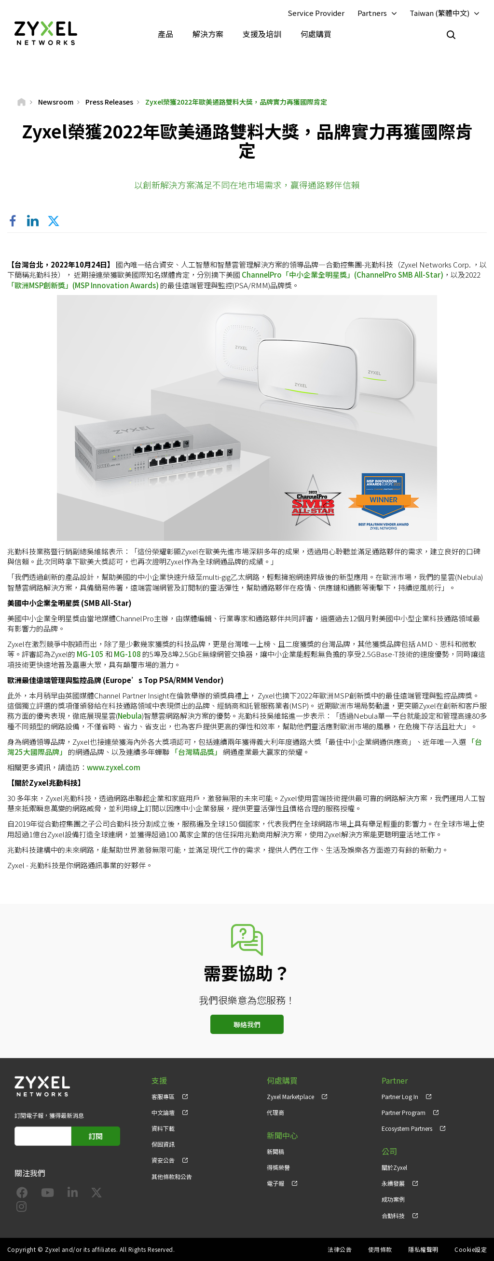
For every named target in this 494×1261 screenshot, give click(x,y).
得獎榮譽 (278, 1167)
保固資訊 (163, 1144)
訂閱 (95, 1136)
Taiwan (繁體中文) (439, 13)
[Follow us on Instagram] (21, 1208)
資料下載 (163, 1128)
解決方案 (207, 34)
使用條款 (380, 1249)
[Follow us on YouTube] (47, 1194)
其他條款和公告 (171, 1176)
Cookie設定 (470, 1249)
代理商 (275, 1112)
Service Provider (316, 13)
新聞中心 (282, 1135)
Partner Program (403, 1112)
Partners (372, 13)
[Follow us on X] (96, 1194)
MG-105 (90, 654)
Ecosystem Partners (407, 1128)
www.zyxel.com (113, 767)
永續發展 (393, 1183)
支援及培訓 (262, 34)
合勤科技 (393, 1215)
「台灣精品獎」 (196, 752)
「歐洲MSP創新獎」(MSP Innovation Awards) (83, 285)
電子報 (275, 1183)
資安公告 (163, 1160)
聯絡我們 (247, 1024)
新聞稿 (275, 1151)
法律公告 (340, 1249)
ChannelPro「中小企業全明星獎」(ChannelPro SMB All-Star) (342, 274)
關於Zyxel (394, 1167)
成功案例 (393, 1199)
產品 (165, 34)
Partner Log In (400, 1096)
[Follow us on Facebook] (22, 1194)
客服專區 (163, 1096)
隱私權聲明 (423, 1249)
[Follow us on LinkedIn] (73, 1194)
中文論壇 (163, 1112)
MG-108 (127, 654)
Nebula (130, 716)
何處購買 (316, 34)
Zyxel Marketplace (290, 1096)
